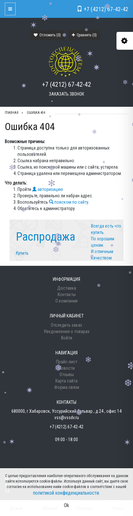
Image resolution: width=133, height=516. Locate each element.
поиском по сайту (68, 202)
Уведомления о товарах (66, 331)
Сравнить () (84, 35)
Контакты (67, 294)
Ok (66, 505)
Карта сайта (66, 380)
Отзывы (67, 374)
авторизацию (47, 189)
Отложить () (47, 35)
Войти (66, 337)
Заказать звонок (66, 94)
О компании (66, 300)
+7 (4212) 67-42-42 (66, 84)
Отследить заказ (66, 325)
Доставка (66, 288)
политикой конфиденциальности (66, 493)
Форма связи (66, 387)
